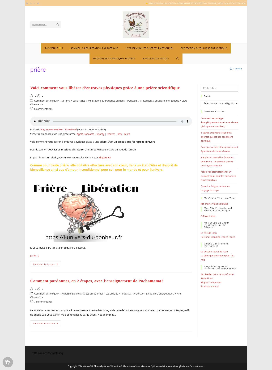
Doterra (65, 100)
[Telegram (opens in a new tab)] (38, 3)
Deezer (111, 134)
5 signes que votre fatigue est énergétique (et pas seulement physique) (217, 136)
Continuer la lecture (47, 264)
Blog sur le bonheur (211, 282)
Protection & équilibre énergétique (159, 100)
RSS (120, 134)
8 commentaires (43, 108)
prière (239, 68)
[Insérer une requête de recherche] (219, 88)
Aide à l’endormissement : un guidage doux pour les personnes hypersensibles (218, 175)
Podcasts (132, 100)
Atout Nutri (207, 278)
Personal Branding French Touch (218, 236)
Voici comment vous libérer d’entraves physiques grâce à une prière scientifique (105, 88)
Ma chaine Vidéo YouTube (214, 203)
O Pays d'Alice (208, 216)
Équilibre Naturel (210, 286)
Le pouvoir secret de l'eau (214, 251)
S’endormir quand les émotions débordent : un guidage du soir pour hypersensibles (217, 161)
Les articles (79, 100)
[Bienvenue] (231, 68)
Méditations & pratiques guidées (106, 100)
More (127, 134)
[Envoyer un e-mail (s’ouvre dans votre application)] (34, 3)
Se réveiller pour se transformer (217, 274)
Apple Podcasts (85, 134)
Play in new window (51, 129)
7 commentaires (43, 301)
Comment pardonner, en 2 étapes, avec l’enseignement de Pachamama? (97, 281)
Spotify (100, 134)
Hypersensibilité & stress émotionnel (82, 293)
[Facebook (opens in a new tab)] (27, 3)
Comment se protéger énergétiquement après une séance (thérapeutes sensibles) (219, 122)
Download (71, 129)
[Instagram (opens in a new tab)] (30, 3)
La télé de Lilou (209, 232)
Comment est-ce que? (46, 100)
